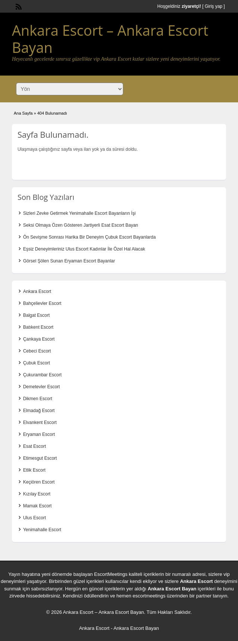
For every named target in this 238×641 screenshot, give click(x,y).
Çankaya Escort (39, 339)
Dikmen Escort (37, 398)
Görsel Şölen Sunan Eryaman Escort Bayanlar (69, 261)
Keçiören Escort (39, 482)
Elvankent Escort (40, 422)
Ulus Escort (34, 517)
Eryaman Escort (39, 434)
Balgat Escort (36, 315)
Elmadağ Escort (39, 410)
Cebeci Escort (37, 351)
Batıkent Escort (38, 327)
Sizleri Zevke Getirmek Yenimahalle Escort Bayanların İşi (79, 213)
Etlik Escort (34, 470)
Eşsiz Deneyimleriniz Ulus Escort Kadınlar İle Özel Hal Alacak (84, 249)
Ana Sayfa (23, 113)
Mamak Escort (37, 505)
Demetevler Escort (41, 386)
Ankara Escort (37, 291)
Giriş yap (213, 6)
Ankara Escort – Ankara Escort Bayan (110, 38)
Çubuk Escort (36, 363)
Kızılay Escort (36, 494)
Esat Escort (34, 446)
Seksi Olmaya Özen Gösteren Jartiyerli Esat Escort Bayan (80, 225)
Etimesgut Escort (40, 458)
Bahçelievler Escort (42, 303)
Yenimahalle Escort (42, 529)
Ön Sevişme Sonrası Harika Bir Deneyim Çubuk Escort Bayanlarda (89, 237)
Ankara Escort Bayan (171, 588)
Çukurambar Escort (42, 374)
